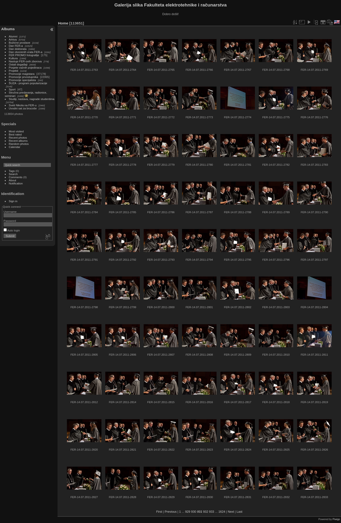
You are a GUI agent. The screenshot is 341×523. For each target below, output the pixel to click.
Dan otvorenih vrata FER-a (25, 51)
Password (10, 220)
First (159, 511)
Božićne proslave (19, 42)
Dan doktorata (18, 48)
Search (13, 174)
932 (205, 511)
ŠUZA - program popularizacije (28, 83)
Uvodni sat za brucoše (23, 108)
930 (193, 511)
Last (239, 511)
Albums (8, 29)
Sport (12, 89)
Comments (16, 177)
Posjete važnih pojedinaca (25, 67)
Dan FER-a (16, 45)
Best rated (15, 134)
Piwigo (336, 519)
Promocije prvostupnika (23, 76)
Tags (12, 170)
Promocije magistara (22, 73)
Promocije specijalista (22, 80)
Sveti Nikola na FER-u (23, 105)
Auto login (12, 230)
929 (187, 511)
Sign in (13, 201)
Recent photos (18, 137)
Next (231, 511)
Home (63, 23)
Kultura (13, 58)
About (12, 180)
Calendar (14, 146)
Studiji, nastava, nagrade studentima (31, 98)
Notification (16, 183)
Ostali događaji (18, 64)
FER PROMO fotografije (24, 55)
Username (10, 211)
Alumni (13, 36)
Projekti (13, 70)
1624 (221, 511)
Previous (171, 511)
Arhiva (13, 39)
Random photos (19, 143)
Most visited (16, 131)
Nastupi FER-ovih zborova (25, 61)
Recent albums (18, 140)
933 (211, 511)
